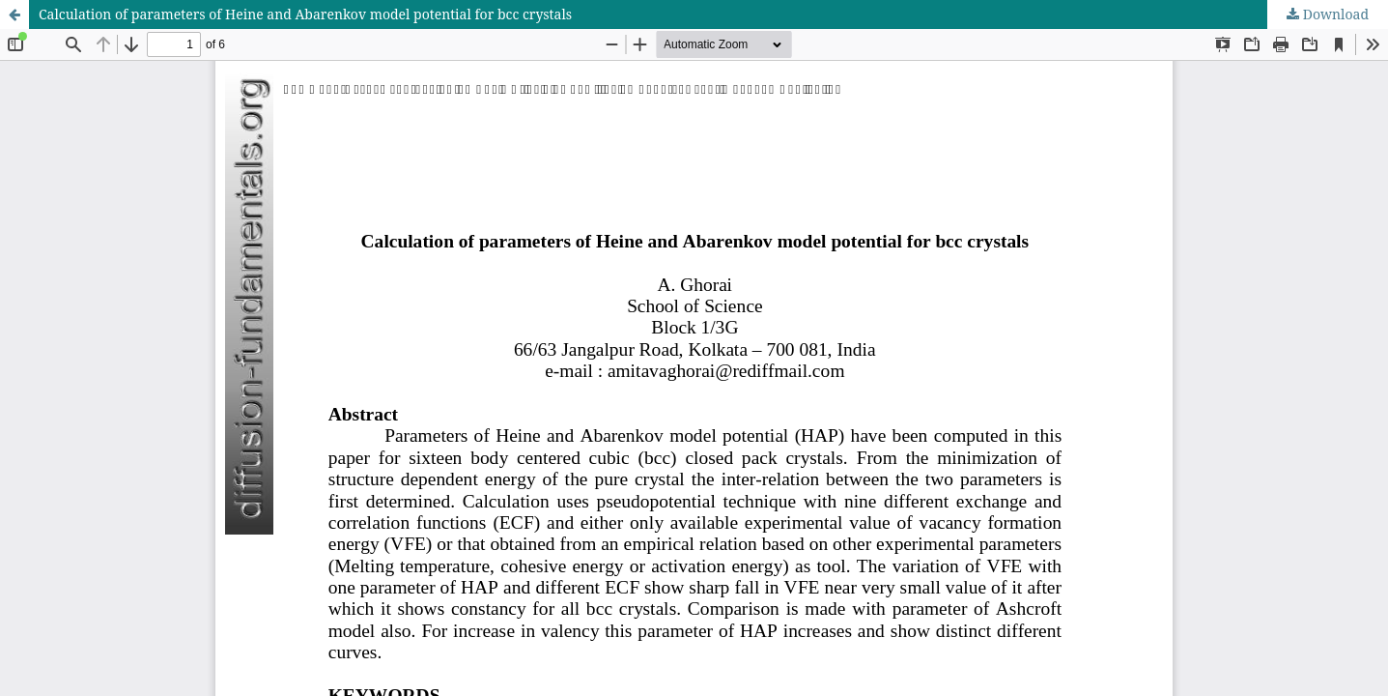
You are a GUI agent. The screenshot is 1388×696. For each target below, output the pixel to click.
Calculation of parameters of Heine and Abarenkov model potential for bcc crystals (305, 14)
